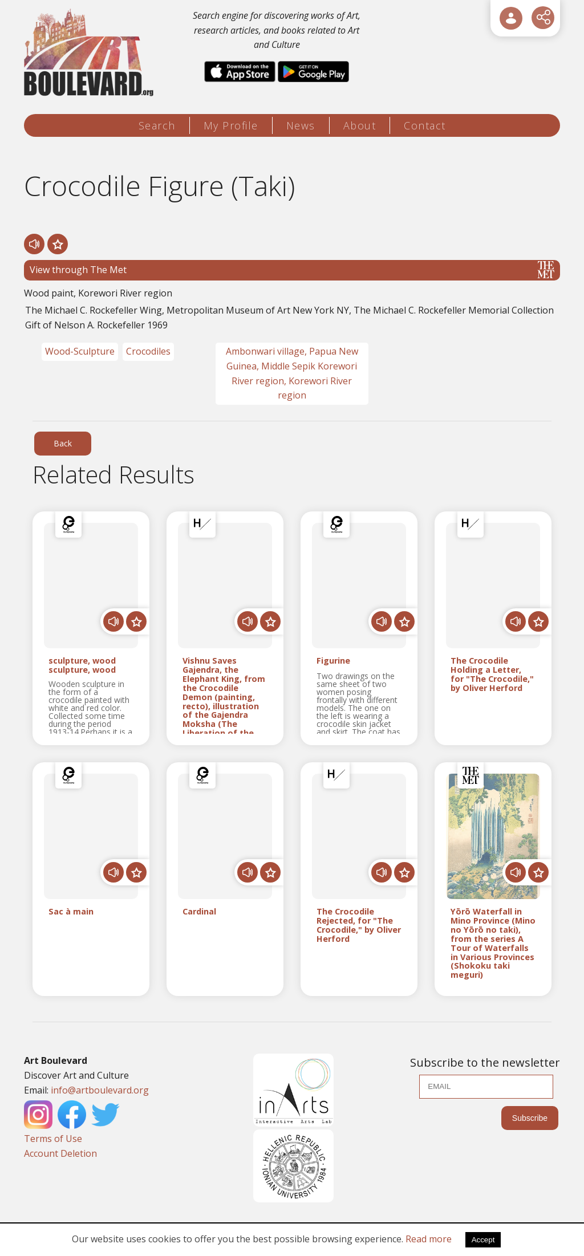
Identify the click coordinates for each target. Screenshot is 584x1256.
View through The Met (292, 269)
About (359, 125)
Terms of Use (53, 1138)
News (300, 125)
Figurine (333, 661)
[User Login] (511, 18)
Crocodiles (148, 351)
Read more (428, 1239)
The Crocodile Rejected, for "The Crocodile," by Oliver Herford (359, 925)
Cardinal (199, 912)
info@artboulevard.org (100, 1090)
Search (157, 125)
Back (63, 443)
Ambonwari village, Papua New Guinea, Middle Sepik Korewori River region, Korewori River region (292, 373)
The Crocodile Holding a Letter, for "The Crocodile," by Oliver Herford (492, 674)
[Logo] (90, 53)
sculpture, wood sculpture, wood (82, 665)
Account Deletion (60, 1153)
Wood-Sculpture (80, 351)
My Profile (231, 125)
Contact (425, 125)
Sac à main (71, 912)
